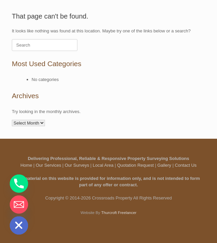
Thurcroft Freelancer (118, 213)
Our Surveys (77, 165)
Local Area (103, 165)
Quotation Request (135, 165)
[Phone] (19, 183)
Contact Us (185, 165)
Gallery (164, 165)
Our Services (48, 165)
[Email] (19, 204)
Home (26, 165)
